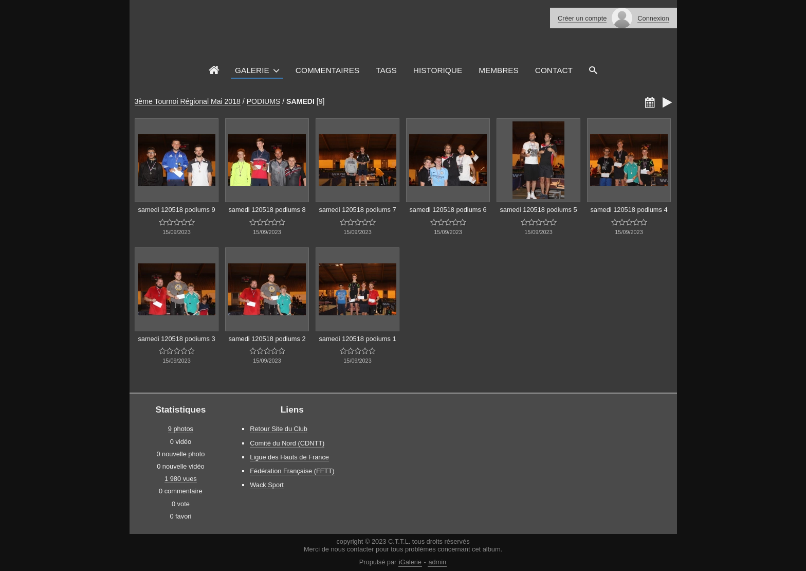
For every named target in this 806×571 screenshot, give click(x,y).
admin (437, 562)
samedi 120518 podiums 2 (266, 339)
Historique (437, 70)
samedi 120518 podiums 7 (357, 209)
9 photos (180, 429)
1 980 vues (180, 479)
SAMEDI (300, 101)
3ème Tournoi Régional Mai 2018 (188, 101)
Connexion (653, 18)
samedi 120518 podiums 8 (266, 209)
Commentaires (327, 70)
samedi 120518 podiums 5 (538, 209)
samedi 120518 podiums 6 (447, 209)
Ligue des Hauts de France (289, 457)
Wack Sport (267, 485)
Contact (554, 70)
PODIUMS (264, 101)
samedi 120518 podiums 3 (176, 339)
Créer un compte (582, 18)
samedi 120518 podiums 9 (176, 209)
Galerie (252, 70)
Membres (499, 70)
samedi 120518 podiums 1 (357, 339)
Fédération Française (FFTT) (292, 471)
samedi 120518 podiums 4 (628, 209)
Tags (386, 70)
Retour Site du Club (278, 429)
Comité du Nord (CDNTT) (287, 443)
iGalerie (410, 562)
